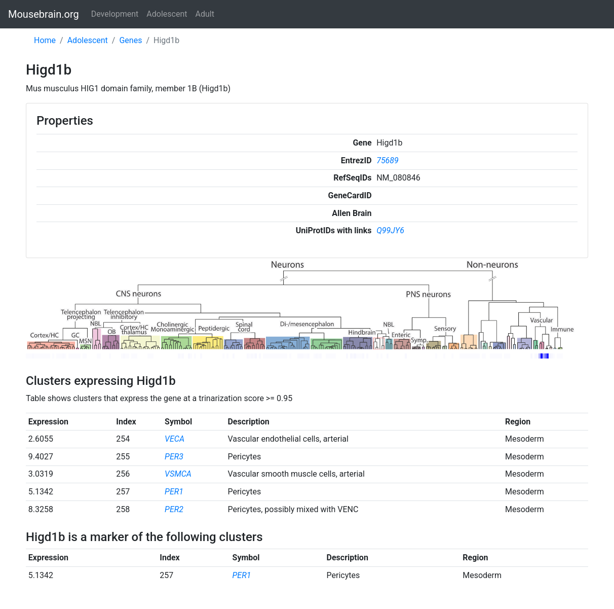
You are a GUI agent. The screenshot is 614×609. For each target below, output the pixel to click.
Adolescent (166, 14)
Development (115, 14)
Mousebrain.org (43, 14)
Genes (130, 40)
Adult (205, 14)
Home (45, 40)
